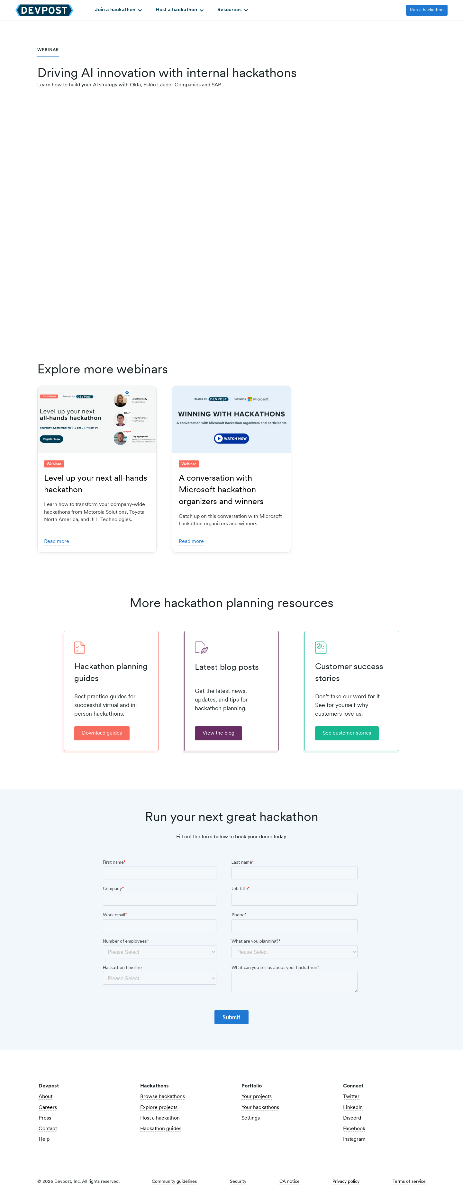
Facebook (354, 1128)
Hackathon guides (160, 1128)
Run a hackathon (427, 10)
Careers (48, 1107)
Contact (48, 1128)
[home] (44, 10)
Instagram (354, 1139)
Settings (250, 1118)
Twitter (351, 1096)
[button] (117, 10)
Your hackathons (260, 1107)
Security (238, 1182)
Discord (352, 1118)
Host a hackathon (160, 1118)
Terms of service (409, 1182)
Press (45, 1118)
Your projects (256, 1096)
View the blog (218, 733)
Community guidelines (174, 1182)
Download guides (102, 733)
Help (44, 1139)
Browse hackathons (162, 1096)
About (45, 1096)
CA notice (289, 1182)
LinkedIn (353, 1107)
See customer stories (347, 733)
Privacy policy (345, 1182)
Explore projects (158, 1107)
